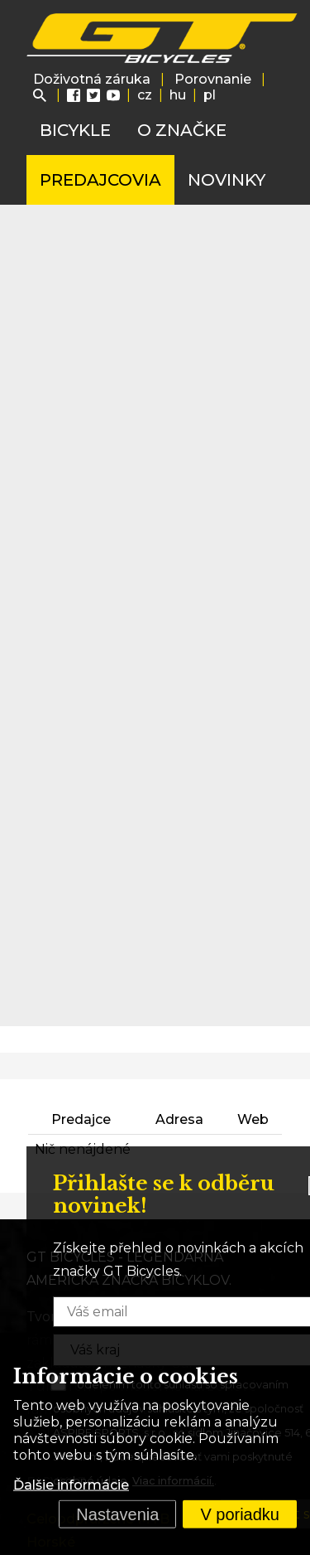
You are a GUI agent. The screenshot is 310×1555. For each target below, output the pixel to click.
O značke (182, 130)
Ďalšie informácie (71, 1485)
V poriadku (239, 1514)
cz (144, 95)
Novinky (226, 180)
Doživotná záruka (91, 79)
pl (209, 95)
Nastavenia (117, 1514)
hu (177, 95)
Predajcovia (100, 180)
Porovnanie (212, 79)
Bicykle (75, 130)
